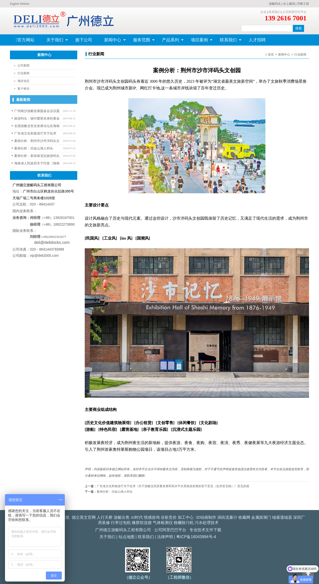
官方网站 (25, 40)
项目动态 (23, 81)
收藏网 (244, 517)
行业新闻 (300, 54)
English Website (19, 3)
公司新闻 (23, 65)
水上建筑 (289, 3)
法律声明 (165, 537)
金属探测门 (261, 517)
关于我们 (54, 42)
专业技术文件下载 (205, 530)
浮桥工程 (303, 3)
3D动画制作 (206, 517)
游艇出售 (122, 517)
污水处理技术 (207, 522)
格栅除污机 (184, 522)
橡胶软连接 (142, 522)
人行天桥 (105, 517)
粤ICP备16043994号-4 (196, 537)
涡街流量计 (227, 517)
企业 (263, 12)
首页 (271, 54)
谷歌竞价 (169, 517)
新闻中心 (112, 42)
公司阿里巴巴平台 (295, 12)
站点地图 (127, 537)
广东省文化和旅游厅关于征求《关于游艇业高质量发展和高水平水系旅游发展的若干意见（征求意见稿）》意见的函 (173, 486)
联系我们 (275, 12)
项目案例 (199, 42)
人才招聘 (257, 40)
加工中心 (186, 517)
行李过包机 (121, 522)
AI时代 (137, 517)
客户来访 (23, 88)
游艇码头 (275, 3)
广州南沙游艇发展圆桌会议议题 (37, 111)
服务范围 (141, 42)
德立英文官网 (84, 517)
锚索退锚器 (282, 517)
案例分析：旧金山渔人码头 (115, 491)
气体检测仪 (163, 522)
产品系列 (170, 42)
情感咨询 (152, 517)
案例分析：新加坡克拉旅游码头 (37, 156)
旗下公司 (83, 40)
